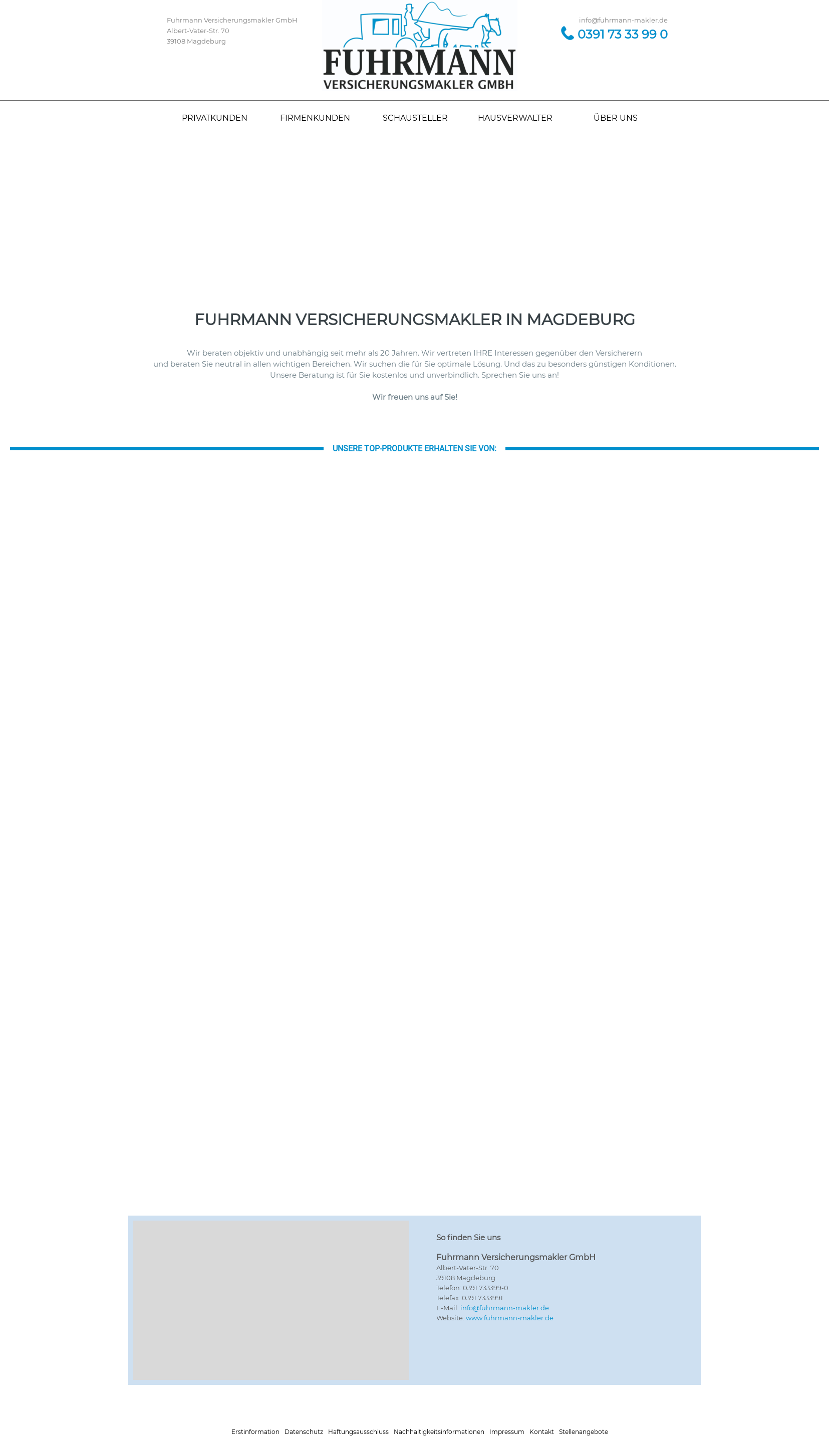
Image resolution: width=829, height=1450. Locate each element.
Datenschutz (304, 1431)
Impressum (506, 1431)
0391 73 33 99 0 (623, 34)
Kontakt (541, 1431)
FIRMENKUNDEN (315, 118)
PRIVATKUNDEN (214, 118)
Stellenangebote (583, 1431)
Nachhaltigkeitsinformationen (439, 1431)
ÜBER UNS (616, 118)
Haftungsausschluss (358, 1431)
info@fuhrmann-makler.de (504, 1308)
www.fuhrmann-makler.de (510, 1318)
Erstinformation (255, 1431)
